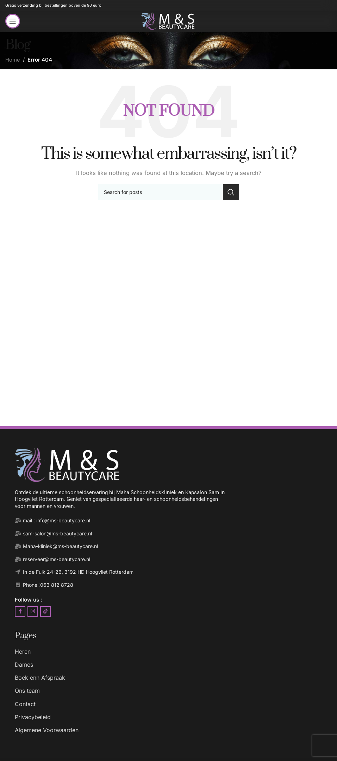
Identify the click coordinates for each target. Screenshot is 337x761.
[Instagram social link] (32, 611)
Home (12, 59)
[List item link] (175, 652)
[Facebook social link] (20, 611)
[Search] (168, 192)
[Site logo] (168, 20)
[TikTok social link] (45, 611)
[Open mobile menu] (13, 21)
